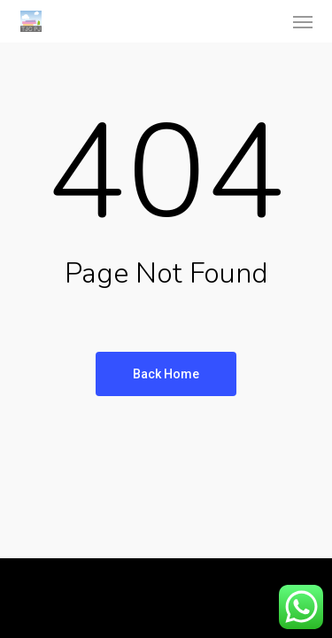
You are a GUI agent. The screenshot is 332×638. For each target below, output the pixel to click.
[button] (303, 21)
